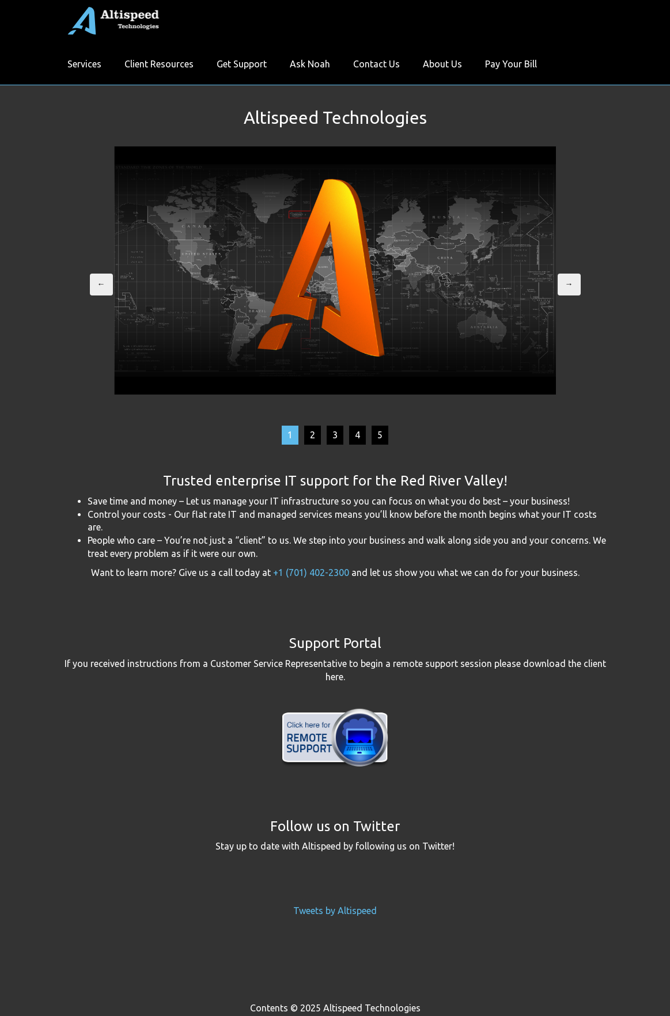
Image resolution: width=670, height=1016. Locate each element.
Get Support (242, 64)
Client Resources (159, 64)
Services (84, 64)
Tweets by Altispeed (335, 910)
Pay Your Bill (511, 64)
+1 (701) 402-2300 (311, 572)
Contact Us (376, 64)
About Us (442, 64)
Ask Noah (310, 64)
